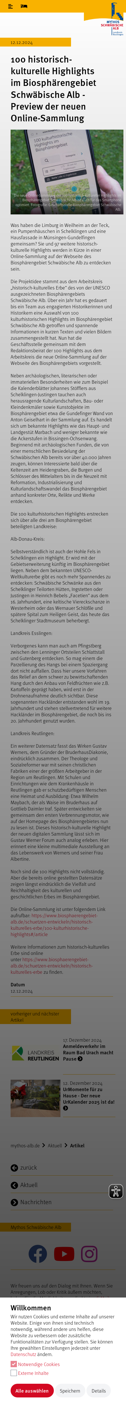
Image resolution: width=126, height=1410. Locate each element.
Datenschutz (23, 1354)
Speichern (70, 1390)
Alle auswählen (32, 1390)
